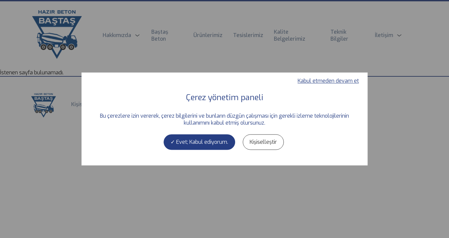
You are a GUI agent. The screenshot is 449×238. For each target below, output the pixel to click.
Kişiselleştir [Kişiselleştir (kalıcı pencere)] (263, 142)
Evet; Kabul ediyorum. (199, 142)
